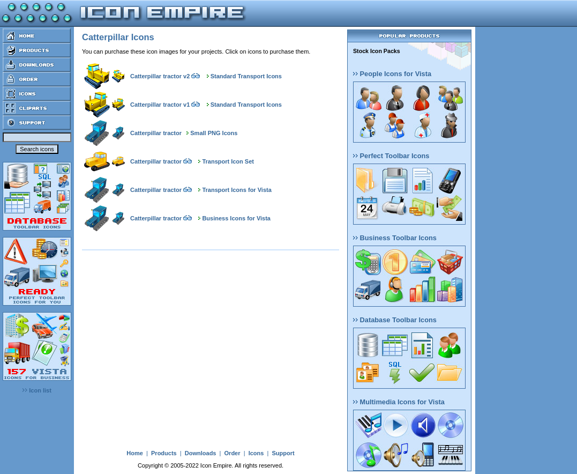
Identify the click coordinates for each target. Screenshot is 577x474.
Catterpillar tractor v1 (160, 104)
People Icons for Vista (392, 74)
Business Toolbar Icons (395, 238)
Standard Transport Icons (246, 76)
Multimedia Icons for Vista (399, 402)
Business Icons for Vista (236, 218)
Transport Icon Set (228, 161)
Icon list (37, 390)
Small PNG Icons (213, 133)
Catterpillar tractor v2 (160, 76)
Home (134, 453)
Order (232, 453)
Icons (256, 453)
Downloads (200, 453)
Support (283, 453)
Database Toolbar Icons (395, 320)
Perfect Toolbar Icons (391, 156)
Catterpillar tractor (156, 133)
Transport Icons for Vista (236, 190)
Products (164, 453)
